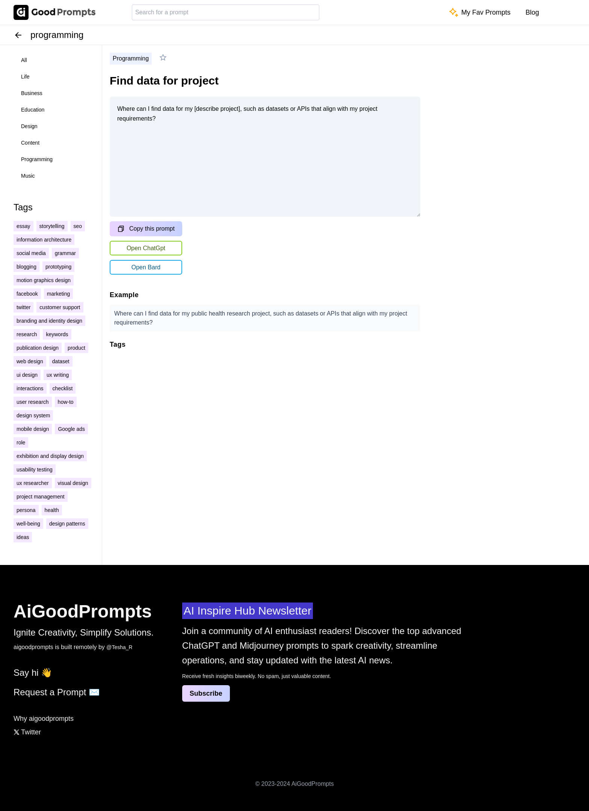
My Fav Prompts (479, 12)
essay (23, 226)
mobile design (33, 429)
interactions (30, 388)
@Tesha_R (119, 647)
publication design (38, 348)
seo (78, 226)
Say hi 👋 (33, 673)
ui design (27, 375)
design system (33, 415)
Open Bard (145, 267)
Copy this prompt (146, 229)
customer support (59, 307)
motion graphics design (44, 280)
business (31, 93)
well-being (28, 524)
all (24, 60)
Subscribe (206, 693)
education (32, 110)
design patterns (67, 524)
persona (26, 510)
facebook (27, 294)
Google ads (71, 429)
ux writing (58, 375)
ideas (23, 537)
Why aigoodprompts (44, 718)
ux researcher (33, 483)
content (30, 143)
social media (31, 253)
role (21, 442)
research (27, 334)
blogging (26, 267)
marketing (58, 294)
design (29, 126)
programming (37, 159)
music (28, 176)
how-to (66, 402)
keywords (57, 334)
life (25, 77)
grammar (65, 253)
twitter (23, 307)
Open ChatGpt (146, 248)
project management (41, 497)
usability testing (35, 470)
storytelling (52, 226)
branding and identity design (49, 321)
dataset (60, 361)
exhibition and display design (50, 456)
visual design (73, 483)
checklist (63, 388)
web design (30, 361)
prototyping (58, 267)
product (76, 348)
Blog (532, 12)
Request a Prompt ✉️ (57, 692)
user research (33, 402)
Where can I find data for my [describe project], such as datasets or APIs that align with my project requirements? (265, 157)
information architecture (44, 240)
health (52, 510)
